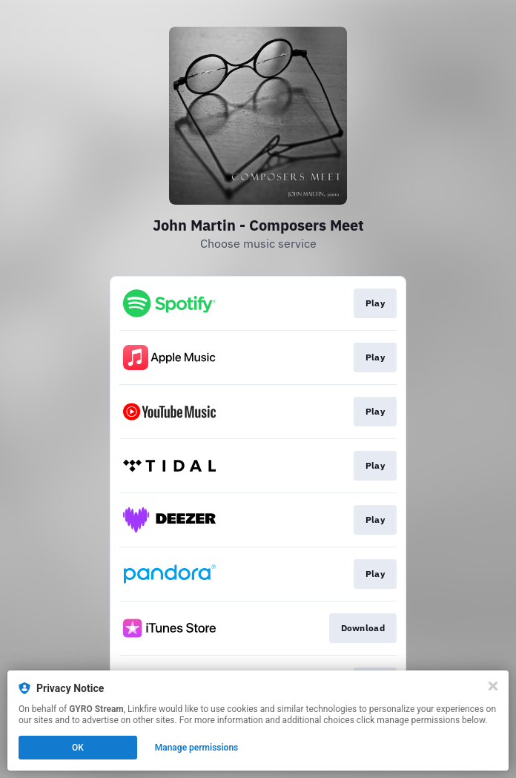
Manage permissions (197, 747)
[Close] (493, 686)
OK (78, 747)
